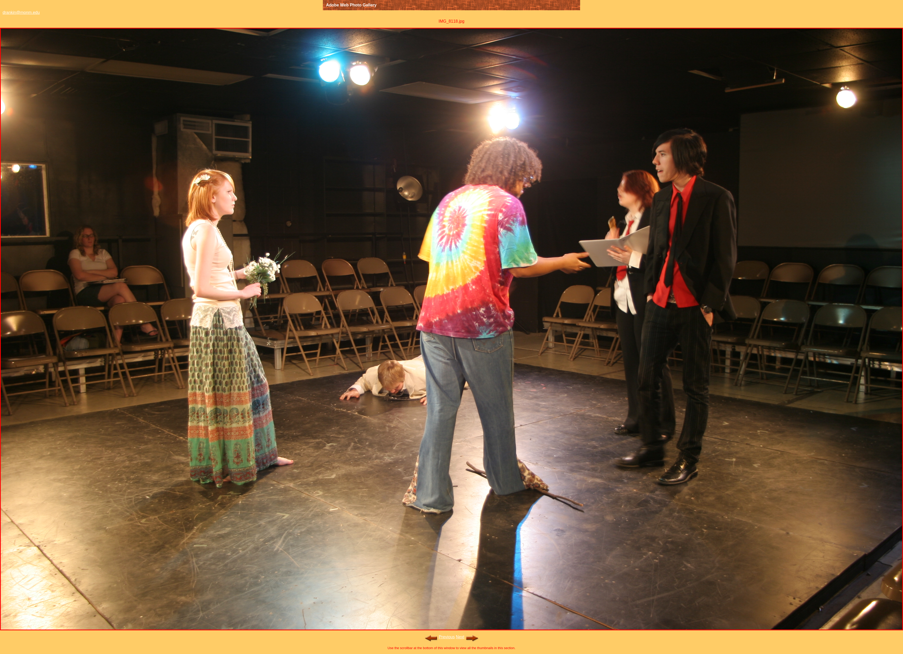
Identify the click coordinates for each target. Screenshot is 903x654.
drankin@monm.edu (21, 12)
